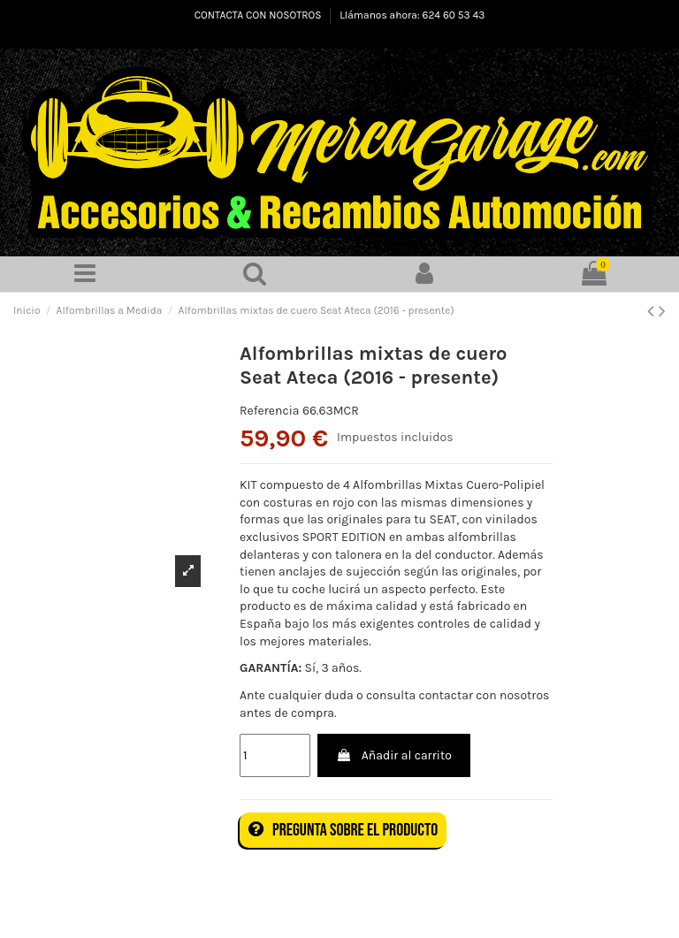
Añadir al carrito (393, 755)
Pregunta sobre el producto (343, 830)
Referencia (270, 410)
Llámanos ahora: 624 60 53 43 (412, 15)
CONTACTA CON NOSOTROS (259, 15)
